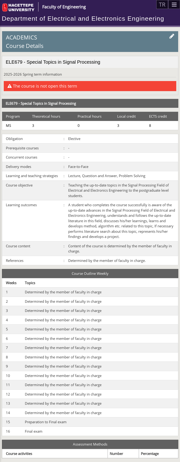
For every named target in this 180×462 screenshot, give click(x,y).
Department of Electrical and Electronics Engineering (83, 18)
